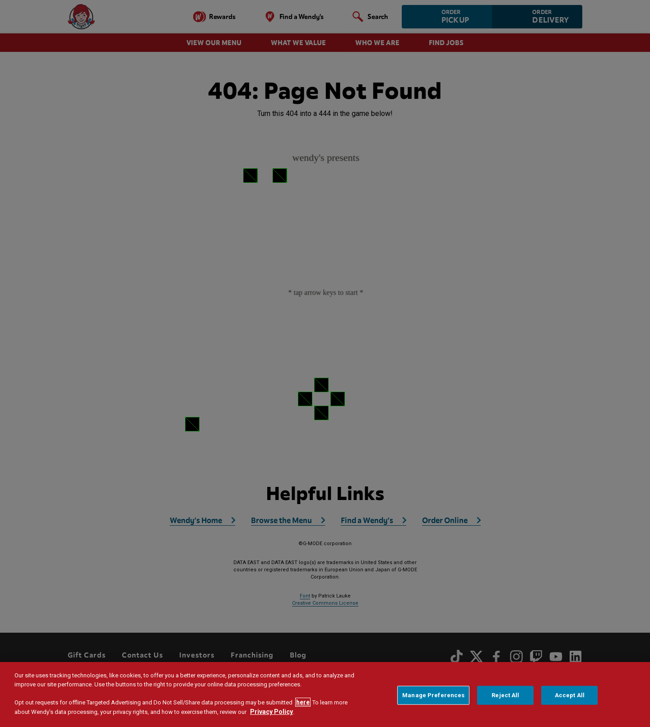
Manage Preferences (433, 695)
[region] (325, 694)
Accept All (570, 695)
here (303, 702)
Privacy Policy (271, 711)
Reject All (505, 695)
